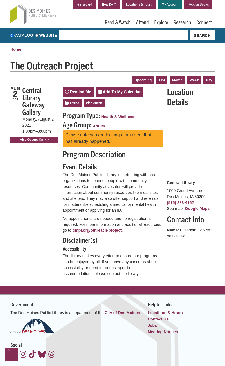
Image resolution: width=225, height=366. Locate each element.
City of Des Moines (122, 313)
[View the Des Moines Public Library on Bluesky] (42, 354)
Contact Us (158, 319)
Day (209, 80)
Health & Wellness (118, 117)
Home (15, 49)
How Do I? (109, 4)
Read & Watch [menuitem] (118, 22)
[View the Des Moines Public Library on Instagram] (23, 354)
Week (194, 80)
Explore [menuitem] (161, 22)
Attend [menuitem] (142, 22)
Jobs (152, 325)
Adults (99, 126)
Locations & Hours (139, 4)
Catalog (23, 35)
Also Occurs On (34, 139)
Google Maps (197, 208)
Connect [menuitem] (204, 22)
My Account (170, 4)
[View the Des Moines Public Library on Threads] (51, 354)
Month (177, 80)
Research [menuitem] (182, 22)
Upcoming (143, 80)
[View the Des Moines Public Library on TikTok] (32, 354)
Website (48, 35)
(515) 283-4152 (180, 202)
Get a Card (84, 4)
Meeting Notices (163, 332)
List (162, 80)
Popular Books (198, 4)
